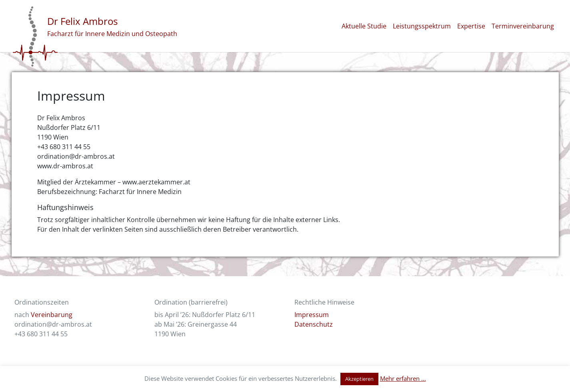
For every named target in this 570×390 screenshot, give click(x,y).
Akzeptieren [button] (359, 378)
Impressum (311, 314)
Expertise (471, 26)
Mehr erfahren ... (403, 378)
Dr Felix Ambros (82, 21)
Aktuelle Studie (364, 26)
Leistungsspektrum (422, 26)
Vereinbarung (51, 314)
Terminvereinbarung (523, 26)
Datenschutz (313, 324)
